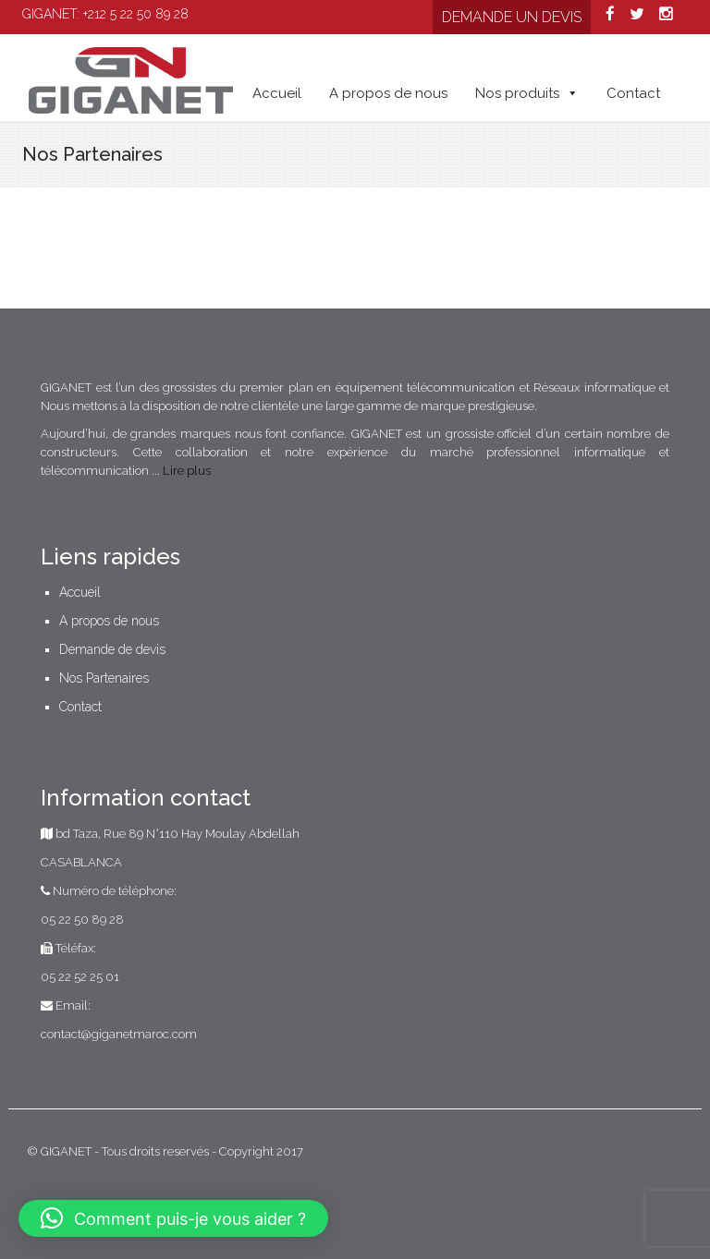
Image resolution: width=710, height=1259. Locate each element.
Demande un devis (511, 17)
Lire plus (187, 471)
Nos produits (527, 93)
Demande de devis (112, 649)
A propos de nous (388, 93)
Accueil (276, 93)
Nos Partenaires (104, 678)
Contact (633, 93)
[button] (173, 1218)
